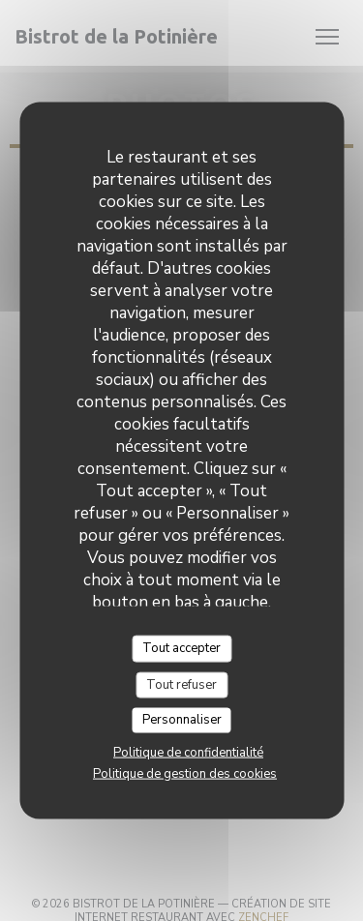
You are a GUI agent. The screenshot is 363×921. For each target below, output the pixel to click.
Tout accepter (181, 648)
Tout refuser (181, 684)
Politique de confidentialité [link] (188, 751)
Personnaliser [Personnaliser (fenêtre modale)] (182, 719)
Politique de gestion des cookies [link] (185, 773)
